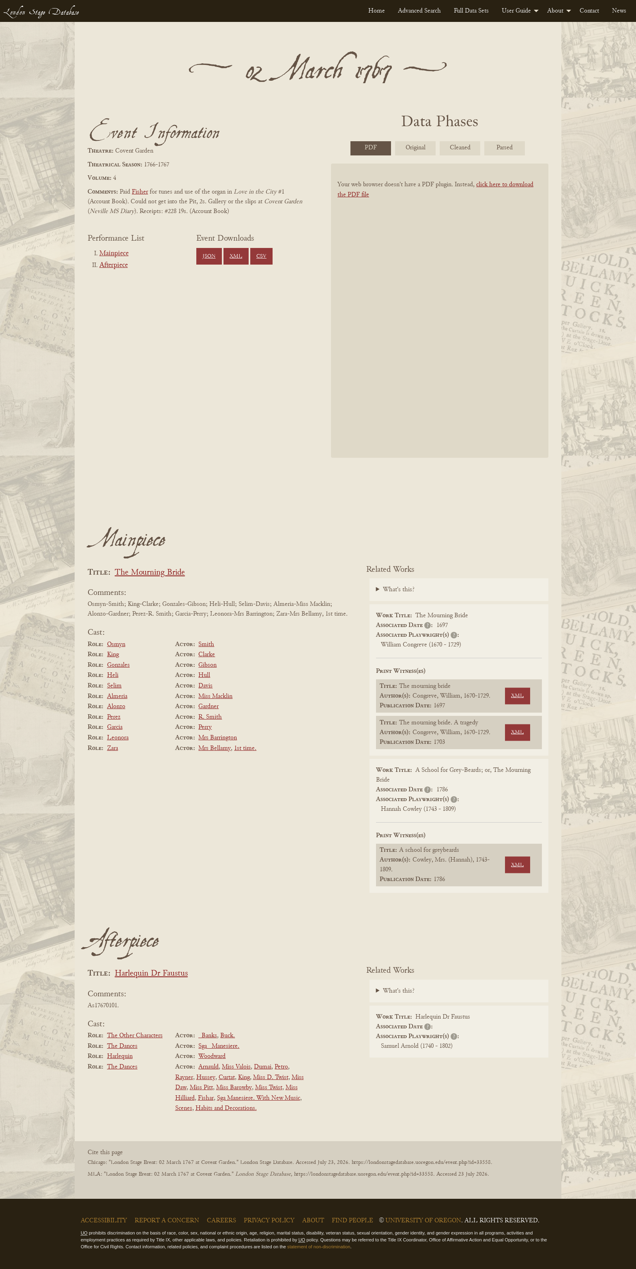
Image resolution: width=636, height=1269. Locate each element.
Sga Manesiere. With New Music (258, 1098)
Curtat (227, 1077)
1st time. (245, 748)
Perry (205, 727)
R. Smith (210, 717)
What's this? (399, 589)
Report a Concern (167, 1220)
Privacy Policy (269, 1220)
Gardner (208, 706)
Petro (281, 1067)
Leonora (118, 738)
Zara (112, 748)
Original (415, 147)
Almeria (117, 696)
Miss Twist (268, 1087)
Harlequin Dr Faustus (151, 974)
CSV (261, 256)
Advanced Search (419, 11)
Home (376, 11)
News (619, 11)
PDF (371, 147)
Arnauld (208, 1067)
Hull (204, 675)
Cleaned (460, 147)
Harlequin (120, 1056)
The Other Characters (135, 1035)
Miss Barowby (234, 1087)
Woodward (212, 1056)
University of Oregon (423, 1220)
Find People (352, 1220)
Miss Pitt (201, 1087)
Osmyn (116, 644)
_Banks (207, 1035)
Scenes (183, 1108)
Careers (221, 1220)
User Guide (516, 11)
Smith (206, 644)
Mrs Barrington (217, 738)
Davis (205, 686)
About (555, 11)
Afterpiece (113, 265)
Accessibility (104, 1220)
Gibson (207, 665)
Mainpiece (114, 253)
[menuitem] (376, 11)
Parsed (504, 147)
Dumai (262, 1067)
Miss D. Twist (270, 1077)
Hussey (205, 1077)
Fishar (206, 1098)
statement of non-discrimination (318, 1246)
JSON (208, 256)
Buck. (227, 1035)
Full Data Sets (471, 11)
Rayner (184, 1077)
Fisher (140, 192)
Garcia (114, 727)
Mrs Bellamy (214, 748)
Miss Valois (236, 1067)
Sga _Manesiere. (218, 1046)
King (113, 654)
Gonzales (118, 665)
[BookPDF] (439, 321)
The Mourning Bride (150, 573)
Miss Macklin (215, 696)
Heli (112, 675)
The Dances (122, 1046)
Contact (589, 11)
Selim (114, 686)
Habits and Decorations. (226, 1108)
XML (236, 256)
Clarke (206, 654)
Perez (113, 717)
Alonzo (116, 706)
